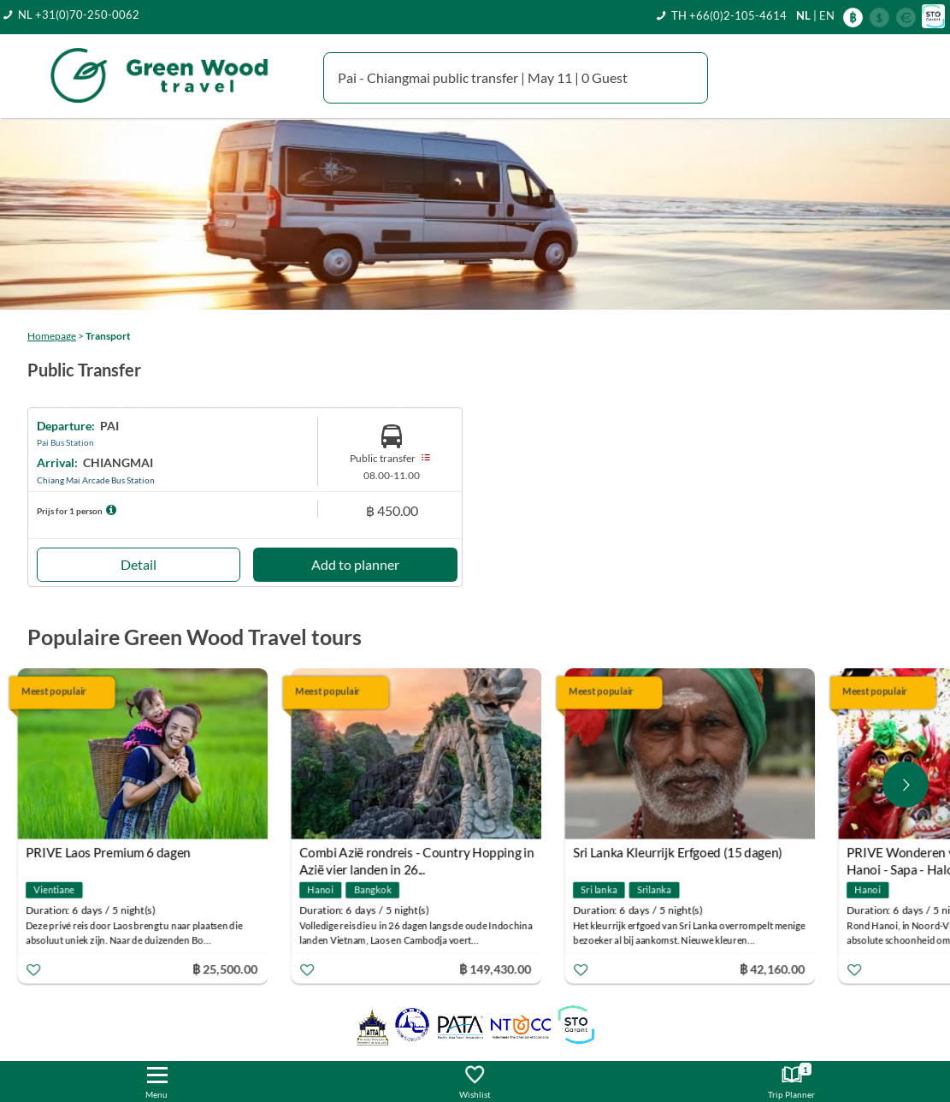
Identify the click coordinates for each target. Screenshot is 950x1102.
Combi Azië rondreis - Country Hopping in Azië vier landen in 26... (428, 854)
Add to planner (355, 564)
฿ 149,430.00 (505, 968)
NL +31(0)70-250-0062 (78, 14)
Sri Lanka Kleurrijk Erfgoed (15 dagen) (689, 852)
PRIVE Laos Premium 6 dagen (119, 852)
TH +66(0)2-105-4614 (729, 15)
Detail (138, 564)
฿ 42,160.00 (783, 968)
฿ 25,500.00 (236, 968)
